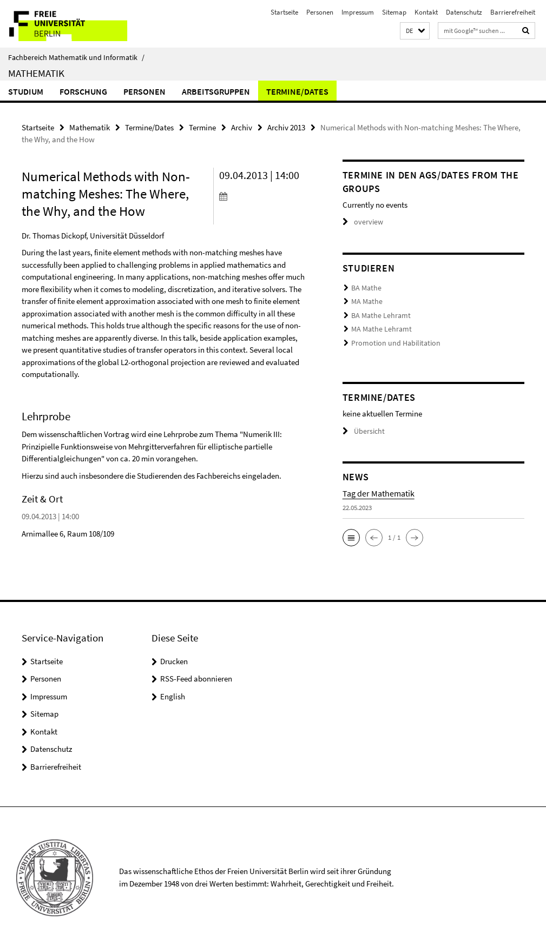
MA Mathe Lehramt (378, 327)
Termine (202, 127)
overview (361, 222)
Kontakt (426, 12)
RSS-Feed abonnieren (196, 676)
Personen (319, 12)
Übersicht (362, 428)
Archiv (241, 127)
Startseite (284, 12)
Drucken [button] (174, 658)
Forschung (83, 91)
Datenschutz (464, 12)
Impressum (357, 12)
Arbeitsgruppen (216, 91)
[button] (415, 31)
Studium (25, 91)
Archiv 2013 (286, 127)
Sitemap (394, 12)
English (172, 694)
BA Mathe (365, 288)
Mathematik (36, 73)
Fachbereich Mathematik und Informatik (76, 57)
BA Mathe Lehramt (378, 314)
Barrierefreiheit (512, 12)
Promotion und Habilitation (391, 341)
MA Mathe (365, 301)
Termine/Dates (297, 91)
